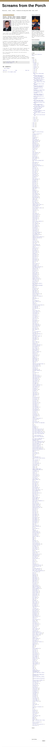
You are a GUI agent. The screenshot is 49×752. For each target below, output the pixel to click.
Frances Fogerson (36, 311)
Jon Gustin (34, 412)
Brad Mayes (34, 192)
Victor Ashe (35, 713)
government (34, 332)
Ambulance (34, 142)
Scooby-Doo (34, 621)
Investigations (35, 369)
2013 (34, 124)
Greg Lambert (35, 338)
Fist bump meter (35, 308)
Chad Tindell (35, 213)
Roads (34, 599)
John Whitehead (35, 409)
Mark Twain (34, 486)
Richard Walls (35, 595)
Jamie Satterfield (36, 377)
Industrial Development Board (38, 363)
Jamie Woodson (35, 378)
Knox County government (37, 435)
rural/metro (35, 608)
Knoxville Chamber (36, 443)
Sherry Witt (35, 636)
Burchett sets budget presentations (37, 109)
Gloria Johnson (35, 326)
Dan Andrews (35, 250)
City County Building (36, 232)
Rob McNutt (34, 600)
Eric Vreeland (35, 300)
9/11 (33, 130)
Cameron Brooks (35, 203)
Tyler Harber (35, 704)
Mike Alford (35, 508)
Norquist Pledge (35, 536)
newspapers (34, 530)
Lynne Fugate (35, 478)
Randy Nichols (35, 579)
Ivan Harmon (35, 372)
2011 (34, 126)
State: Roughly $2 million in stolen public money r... (38, 80)
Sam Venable (35, 615)
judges (34, 417)
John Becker (35, 401)
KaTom (34, 425)
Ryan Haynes (35, 610)
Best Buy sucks (35, 164)
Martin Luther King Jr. (37, 489)
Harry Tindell (35, 348)
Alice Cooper (35, 139)
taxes (34, 665)
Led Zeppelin (35, 470)
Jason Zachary (35, 380)
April (35, 117)
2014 (34, 122)
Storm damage (35, 656)
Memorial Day (35, 499)
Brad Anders (35, 191)
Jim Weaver (34, 390)
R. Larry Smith (35, 571)
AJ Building (35, 137)
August (35, 68)
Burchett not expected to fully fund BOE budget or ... (39, 111)
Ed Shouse (34, 289)
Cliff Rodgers (35, 233)
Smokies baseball (36, 638)
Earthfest (34, 282)
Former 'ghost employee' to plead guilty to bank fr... (38, 94)
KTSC (33, 454)
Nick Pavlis (35, 535)
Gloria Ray (34, 327)
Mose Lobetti (35, 525)
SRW (33, 647)
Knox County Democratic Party (38, 432)
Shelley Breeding (36, 631)
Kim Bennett (35, 426)
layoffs (34, 467)
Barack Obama (35, 157)
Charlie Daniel (35, 216)
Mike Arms (34, 509)
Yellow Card (35, 723)
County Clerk (35, 242)
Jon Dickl (7, 62)
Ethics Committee (36, 301)
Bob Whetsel (35, 186)
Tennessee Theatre (36, 681)
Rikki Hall (34, 598)
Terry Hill (34, 684)
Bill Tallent (35, 173)
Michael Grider (35, 505)
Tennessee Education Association (39, 678)
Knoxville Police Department (38, 449)
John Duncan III (35, 402)
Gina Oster (34, 322)
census (34, 212)
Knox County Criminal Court (38, 431)
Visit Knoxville (35, 715)
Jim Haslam (34, 388)
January (35, 121)
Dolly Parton (35, 270)
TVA (33, 702)
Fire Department (35, 306)
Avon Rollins (35, 153)
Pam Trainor (35, 541)
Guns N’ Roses (35, 341)
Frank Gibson (35, 312)
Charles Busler (35, 215)
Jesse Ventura (35, 387)
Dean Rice (34, 261)
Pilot (34, 559)
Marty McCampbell (36, 490)
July (34, 69)
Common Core (35, 235)
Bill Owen (34, 172)
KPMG (33, 451)
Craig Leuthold (35, 244)
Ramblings (34, 575)
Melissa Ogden (35, 498)
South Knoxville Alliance (37, 641)
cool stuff (34, 241)
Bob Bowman (34, 181)
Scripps (34, 627)
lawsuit (34, 466)
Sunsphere (34, 659)
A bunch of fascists (36, 133)
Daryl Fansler (35, 252)
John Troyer (35, 408)
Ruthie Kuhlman (35, 609)
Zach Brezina (35, 725)
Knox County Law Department (38, 438)
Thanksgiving (35, 685)
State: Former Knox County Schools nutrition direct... (39, 100)
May (34, 72)
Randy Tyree (35, 581)
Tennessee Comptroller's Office (38, 672)
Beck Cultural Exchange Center (38, 160)
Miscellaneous (35, 520)
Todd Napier (35, 693)
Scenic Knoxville (36, 619)
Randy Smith (35, 580)
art (33, 150)
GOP (33, 330)
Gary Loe (34, 319)
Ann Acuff (34, 148)
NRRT (33, 537)
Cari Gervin (35, 206)
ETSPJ (34, 302)
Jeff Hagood (35, 382)
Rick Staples (35, 597)
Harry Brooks (35, 347)
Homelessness (35, 358)
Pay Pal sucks (35, 549)
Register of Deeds (36, 587)
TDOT (33, 668)
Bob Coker (34, 182)
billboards (34, 174)
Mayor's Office (35, 495)
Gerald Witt (35, 321)
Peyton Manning (35, 555)
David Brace (35, 255)
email (34, 297)
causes (34, 211)
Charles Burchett (36, 214)
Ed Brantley (35, 288)
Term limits (35, 682)
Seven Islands (35, 629)
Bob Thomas (34, 185)
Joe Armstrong (35, 397)
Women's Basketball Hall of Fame (39, 720)
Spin (33, 646)
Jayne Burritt (35, 381)
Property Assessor (36, 566)
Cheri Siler (35, 222)
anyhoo (34, 149)
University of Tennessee (37, 706)
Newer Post (5, 70)
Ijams (34, 362)
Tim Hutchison (35, 690)
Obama (34, 538)
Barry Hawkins (35, 158)
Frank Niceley (35, 313)
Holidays (34, 357)
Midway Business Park (36, 507)
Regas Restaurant (36, 586)
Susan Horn (34, 661)
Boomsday (34, 190)
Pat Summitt (35, 546)
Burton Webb (35, 200)
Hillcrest (34, 353)
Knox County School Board (37, 442)
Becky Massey (35, 162)
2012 (34, 125)
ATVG (33, 151)
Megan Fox (34, 496)
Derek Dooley (35, 264)
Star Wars (34, 649)
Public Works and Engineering (38, 570)
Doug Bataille (35, 274)
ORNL (33, 539)
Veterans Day (35, 712)
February (35, 119)
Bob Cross (34, 184)
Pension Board (35, 551)
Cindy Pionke (35, 231)
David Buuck (35, 256)
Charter (34, 220)
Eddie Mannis (35, 290)
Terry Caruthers (35, 683)
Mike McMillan (35, 517)
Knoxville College (36, 445)
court (34, 243)
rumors (34, 607)
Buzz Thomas (35, 202)
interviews (34, 368)
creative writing (36, 245)
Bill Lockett (35, 170)
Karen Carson (35, 421)
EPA (33, 299)
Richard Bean (35, 589)
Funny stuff (35, 318)
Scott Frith (35, 625)
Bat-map (34, 159)
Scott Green (35, 626)
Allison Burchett (36, 140)
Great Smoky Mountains (37, 333)
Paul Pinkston (35, 548)
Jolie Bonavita (35, 410)
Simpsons (34, 637)
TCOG (33, 667)
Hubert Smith (35, 360)
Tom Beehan (34, 694)
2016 (34, 60)
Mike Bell (34, 510)
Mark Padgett (35, 485)
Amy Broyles (35, 143)
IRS (33, 371)
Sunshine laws (35, 658)
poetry (34, 560)
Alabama (34, 138)
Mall (33, 480)
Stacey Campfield (36, 648)
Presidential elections (37, 565)
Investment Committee (36, 370)
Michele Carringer (36, 506)
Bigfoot (34, 166)
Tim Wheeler (35, 691)
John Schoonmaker (36, 407)
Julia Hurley (35, 419)
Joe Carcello (35, 398)
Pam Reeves (34, 540)
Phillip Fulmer (35, 558)
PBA (33, 550)
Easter (34, 287)
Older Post (27, 70)
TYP (33, 705)
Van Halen (34, 710)
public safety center (36, 569)
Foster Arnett (35, 310)
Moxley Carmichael (36, 526)
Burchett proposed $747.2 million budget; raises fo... (39, 105)
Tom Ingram (34, 695)
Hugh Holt (34, 361)
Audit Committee (35, 152)
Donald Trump (35, 272)
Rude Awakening (35, 606)
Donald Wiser (35, 273)
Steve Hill (34, 651)
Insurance (34, 367)
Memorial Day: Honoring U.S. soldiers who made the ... (38, 86)
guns (33, 340)
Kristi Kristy (35, 453)
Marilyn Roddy (35, 481)
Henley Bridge (35, 349)
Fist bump (34, 307)
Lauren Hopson (35, 464)
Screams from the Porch (24, 5)
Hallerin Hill (35, 342)
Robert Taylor (35, 601)
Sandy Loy (34, 617)
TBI (33, 666)
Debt (33, 262)
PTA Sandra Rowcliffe (36, 568)
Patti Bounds (35, 547)
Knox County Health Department (38, 436)
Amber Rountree (35, 141)
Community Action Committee (38, 236)
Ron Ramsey (34, 605)
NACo (33, 529)
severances (34, 630)
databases (34, 253)
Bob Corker (34, 183)
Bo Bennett (34, 180)
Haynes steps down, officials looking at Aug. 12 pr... (38, 78)
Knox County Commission (37, 430)
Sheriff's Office (36, 635)
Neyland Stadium (35, 531)
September (35, 67)
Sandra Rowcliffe (36, 616)
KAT (33, 424)
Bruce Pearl (35, 195)
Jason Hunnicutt (35, 379)
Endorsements (35, 298)
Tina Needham (35, 692)
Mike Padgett (35, 518)
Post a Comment (7, 68)
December (35, 63)
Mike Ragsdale (35, 519)
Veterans (34, 711)
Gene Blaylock (35, 320)
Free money (34, 317)
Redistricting (35, 585)
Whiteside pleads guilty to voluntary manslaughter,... (38, 76)
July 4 (34, 420)
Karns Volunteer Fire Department (39, 422)
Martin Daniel (35, 488)
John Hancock (35, 403)
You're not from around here (38, 724)
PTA (33, 567)
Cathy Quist (35, 210)
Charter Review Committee (37, 221)
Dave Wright (35, 254)
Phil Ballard (35, 556)
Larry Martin (35, 462)
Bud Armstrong (35, 196)
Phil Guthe (34, 557)
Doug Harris (35, 275)
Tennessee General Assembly (38, 680)
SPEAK (34, 645)
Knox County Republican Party (38, 441)
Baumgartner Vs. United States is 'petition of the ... (39, 90)
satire (34, 618)
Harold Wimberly (35, 346)
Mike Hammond (35, 515)
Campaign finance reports (37, 204)
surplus (34, 660)
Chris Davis (35, 224)
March (35, 118)
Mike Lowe (34, 516)
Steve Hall (34, 650)
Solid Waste (35, 640)
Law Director (35, 465)
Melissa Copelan (35, 497)
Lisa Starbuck (35, 476)
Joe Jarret (34, 400)
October (35, 65)
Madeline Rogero (35, 479)
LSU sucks (34, 477)
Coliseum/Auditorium (36, 234)
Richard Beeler (35, 590)
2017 (34, 59)
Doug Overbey (35, 276)
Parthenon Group (35, 545)
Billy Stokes (35, 175)
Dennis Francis (35, 263)
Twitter (34, 703)
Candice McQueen (35, 205)
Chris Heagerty (35, 226)
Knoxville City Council (37, 444)
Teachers (34, 669)
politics (34, 561)
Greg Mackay (35, 339)
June (34, 71)
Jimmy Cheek (35, 392)
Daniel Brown (35, 251)
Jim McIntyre (35, 389)
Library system (35, 475)
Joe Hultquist (35, 399)
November (35, 64)
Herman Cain (35, 352)
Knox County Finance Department (38, 433)
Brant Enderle (35, 193)
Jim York (34, 391)
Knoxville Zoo (35, 450)
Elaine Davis (35, 292)
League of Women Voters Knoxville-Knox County (37, 469)
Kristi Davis (35, 452)
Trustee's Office (36, 701)
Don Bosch (34, 271)
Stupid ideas (35, 657)
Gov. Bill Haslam (36, 331)
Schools (11, 62)
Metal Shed (34, 501)
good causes (35, 328)
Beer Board (34, 163)
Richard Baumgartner (36, 588)
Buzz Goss (34, 201)
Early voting (35, 281)
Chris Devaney (35, 225)
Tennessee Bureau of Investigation (36, 671)
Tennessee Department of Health (38, 676)
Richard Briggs (35, 591)
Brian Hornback (35, 194)
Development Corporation (37, 266)
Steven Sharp (35, 655)
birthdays (34, 176)
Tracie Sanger (35, 700)
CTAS (33, 246)
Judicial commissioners (37, 418)
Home (16, 70)
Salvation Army (35, 611)
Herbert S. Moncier (36, 351)
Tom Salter (34, 696)
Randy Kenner (35, 577)
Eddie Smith (35, 291)
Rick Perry (34, 596)
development (35, 265)
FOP (33, 309)
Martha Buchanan (35, 487)
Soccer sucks (35, 639)
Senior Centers (35, 628)
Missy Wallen (35, 521)
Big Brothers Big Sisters (37, 165)
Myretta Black (35, 528)
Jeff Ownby (34, 383)
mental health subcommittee (38, 500)
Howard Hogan (35, 359)
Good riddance (35, 329)
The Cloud (34, 686)
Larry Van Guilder (36, 463)
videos (34, 714)
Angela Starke (35, 147)
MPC (33, 527)
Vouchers (34, 716)
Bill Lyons (34, 171)
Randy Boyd (34, 576)
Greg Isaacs (35, 337)
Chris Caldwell (35, 223)
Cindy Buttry (35, 230)
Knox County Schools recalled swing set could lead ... (38, 107)
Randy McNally (35, 578)
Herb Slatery (35, 350)
